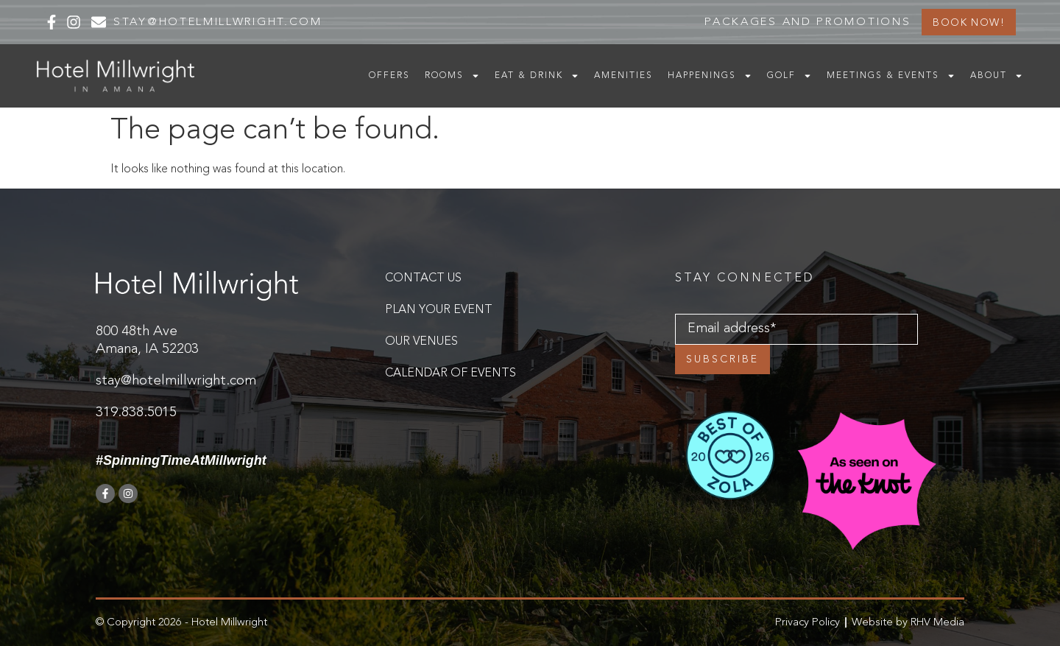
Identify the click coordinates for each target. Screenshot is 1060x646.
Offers (389, 75)
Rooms (452, 76)
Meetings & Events (891, 76)
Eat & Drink (537, 76)
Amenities (623, 75)
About (996, 76)
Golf (789, 76)
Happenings (710, 76)
